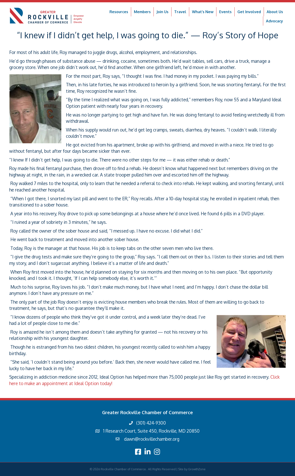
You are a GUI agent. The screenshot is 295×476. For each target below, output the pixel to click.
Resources (118, 11)
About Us (275, 11)
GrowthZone (197, 469)
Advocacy (274, 21)
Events (225, 11)
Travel (180, 11)
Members (142, 11)
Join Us (162, 11)
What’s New (202, 11)
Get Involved (249, 11)
